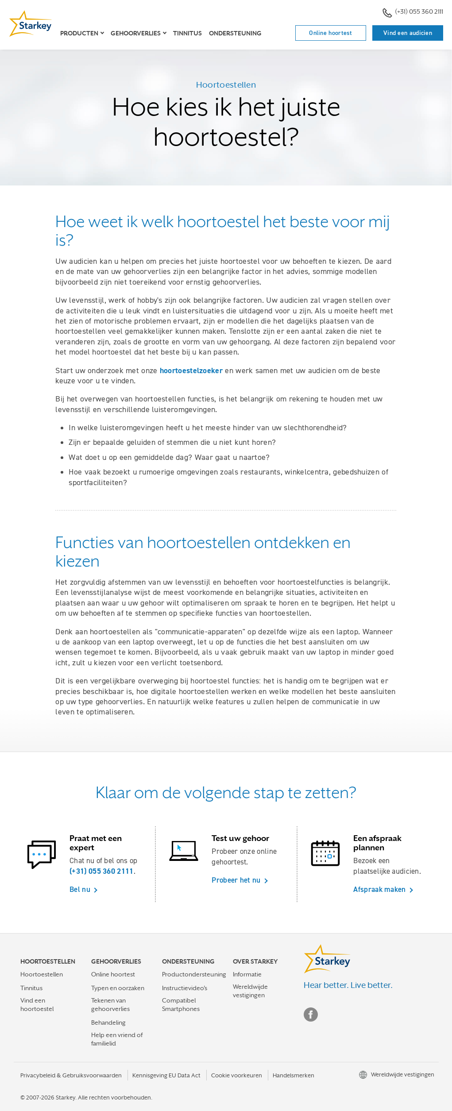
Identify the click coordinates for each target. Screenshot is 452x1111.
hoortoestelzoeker (191, 370)
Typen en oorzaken (117, 987)
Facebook (311, 1014)
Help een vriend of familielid (117, 1039)
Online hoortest (330, 33)
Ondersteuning (235, 33)
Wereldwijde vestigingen (250, 991)
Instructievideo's (184, 987)
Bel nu (80, 889)
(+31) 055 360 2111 (412, 13)
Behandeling (108, 1022)
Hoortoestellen (41, 974)
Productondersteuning (194, 974)
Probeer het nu (236, 880)
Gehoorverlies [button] (136, 33)
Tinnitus (187, 33)
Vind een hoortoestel (37, 1004)
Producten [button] (79, 33)
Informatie (247, 974)
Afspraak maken (379, 889)
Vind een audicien (407, 33)
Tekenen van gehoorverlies (110, 1004)
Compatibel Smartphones (181, 1004)
